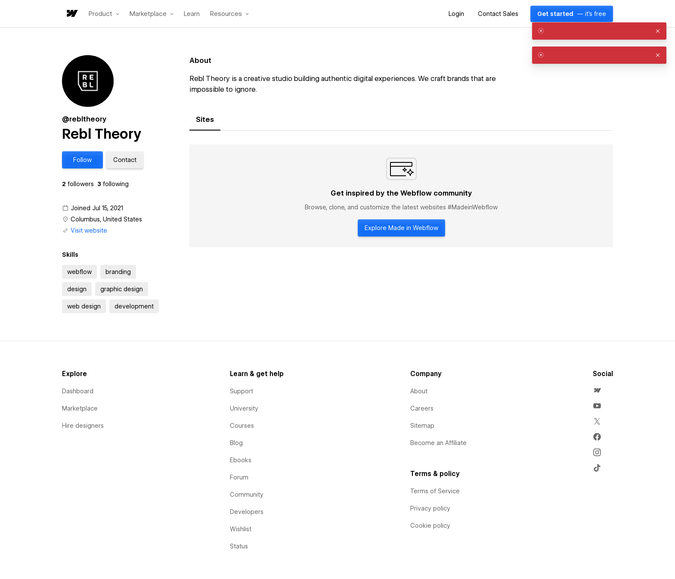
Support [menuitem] (241, 391)
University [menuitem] (244, 408)
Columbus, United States (106, 219)
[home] (71, 14)
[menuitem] (597, 390)
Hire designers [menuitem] (83, 425)
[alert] (599, 31)
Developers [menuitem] (246, 511)
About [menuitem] (418, 391)
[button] (104, 14)
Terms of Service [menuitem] (435, 491)
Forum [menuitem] (239, 477)
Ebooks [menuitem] (240, 460)
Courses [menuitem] (242, 425)
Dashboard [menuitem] (77, 391)
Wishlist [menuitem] (240, 529)
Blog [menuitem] (236, 442)
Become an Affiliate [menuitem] (438, 442)
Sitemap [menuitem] (422, 425)
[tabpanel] (401, 196)
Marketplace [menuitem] (80, 408)
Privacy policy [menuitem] (430, 508)
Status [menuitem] (239, 546)
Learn (192, 14)
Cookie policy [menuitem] (430, 525)
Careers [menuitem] (421, 408)
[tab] (204, 120)
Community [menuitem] (246, 494)
